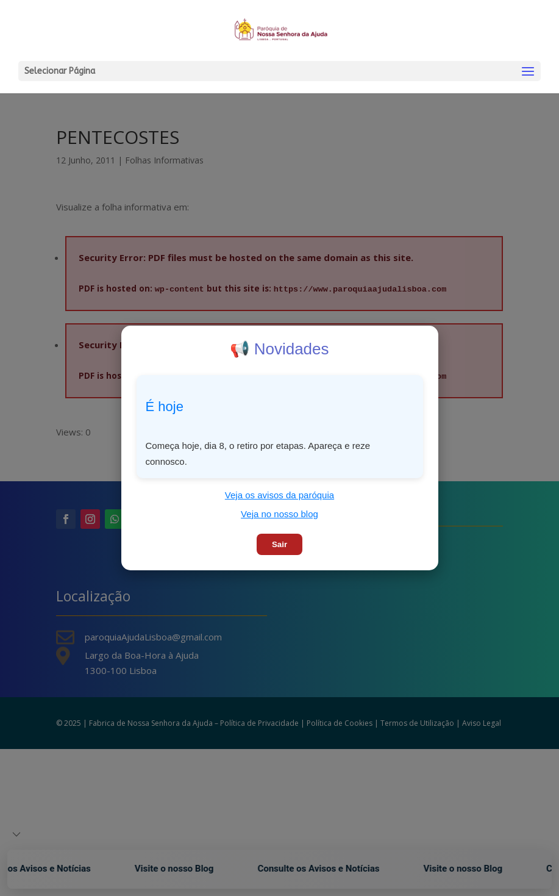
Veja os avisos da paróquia (279, 495)
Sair (279, 544)
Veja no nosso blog (279, 514)
